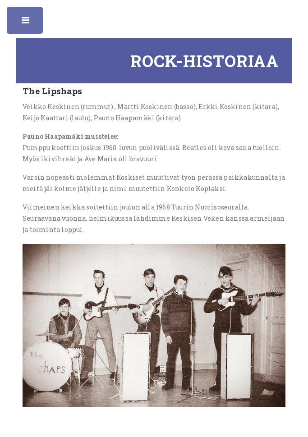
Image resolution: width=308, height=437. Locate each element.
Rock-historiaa (204, 61)
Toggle (26, 22)
